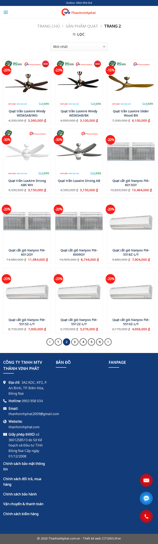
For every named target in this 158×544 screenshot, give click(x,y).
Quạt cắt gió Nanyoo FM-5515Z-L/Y (27, 321)
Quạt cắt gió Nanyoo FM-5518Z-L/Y (131, 252)
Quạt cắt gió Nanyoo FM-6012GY (27, 252)
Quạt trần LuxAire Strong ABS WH (27, 182)
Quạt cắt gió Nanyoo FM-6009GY (79, 252)
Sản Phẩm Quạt (82, 26)
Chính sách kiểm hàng (20, 514)
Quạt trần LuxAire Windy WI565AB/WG (27, 113)
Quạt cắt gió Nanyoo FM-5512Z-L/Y (79, 321)
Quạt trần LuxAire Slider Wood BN (131, 113)
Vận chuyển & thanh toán (23, 504)
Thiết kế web (92, 538)
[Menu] (5, 12)
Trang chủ (48, 26)
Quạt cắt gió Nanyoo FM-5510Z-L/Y (131, 321)
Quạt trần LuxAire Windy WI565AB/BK (79, 113)
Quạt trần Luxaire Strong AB (79, 181)
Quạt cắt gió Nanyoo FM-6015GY (131, 182)
